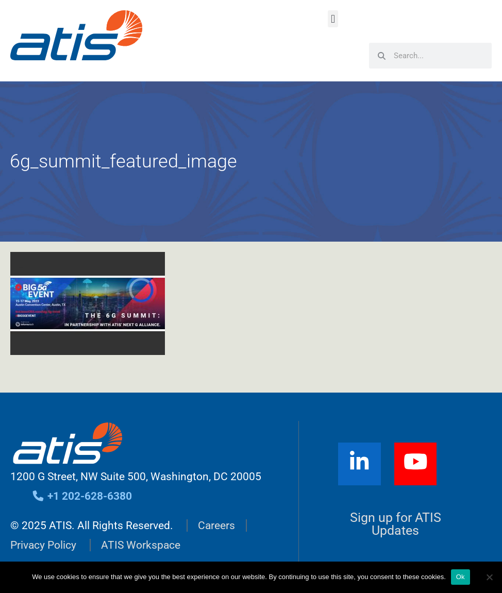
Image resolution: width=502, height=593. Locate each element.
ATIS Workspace (140, 545)
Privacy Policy (43, 545)
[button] (333, 18)
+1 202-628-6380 (81, 496)
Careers (216, 525)
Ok (460, 577)
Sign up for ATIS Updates (395, 524)
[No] (489, 577)
